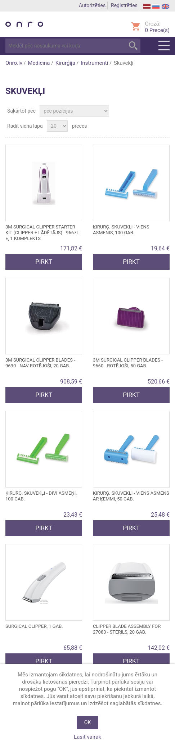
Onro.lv (13, 63)
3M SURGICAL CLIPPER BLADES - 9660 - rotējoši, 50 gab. (128, 362)
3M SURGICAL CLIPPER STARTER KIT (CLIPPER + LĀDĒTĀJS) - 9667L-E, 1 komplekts (42, 232)
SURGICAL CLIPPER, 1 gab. (34, 626)
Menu (164, 45)
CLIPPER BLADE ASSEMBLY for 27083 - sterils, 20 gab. (127, 629)
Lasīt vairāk (87, 737)
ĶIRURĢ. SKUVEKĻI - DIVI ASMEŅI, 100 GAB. (41, 496)
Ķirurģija (65, 63)
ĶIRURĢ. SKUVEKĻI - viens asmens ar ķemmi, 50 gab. (131, 496)
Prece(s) (157, 30)
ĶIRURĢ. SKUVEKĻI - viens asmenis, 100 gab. (121, 229)
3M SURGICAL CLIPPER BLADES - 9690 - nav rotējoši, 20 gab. (40, 362)
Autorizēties (92, 5)
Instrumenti (94, 63)
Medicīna (39, 63)
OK (87, 722)
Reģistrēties (124, 5)
